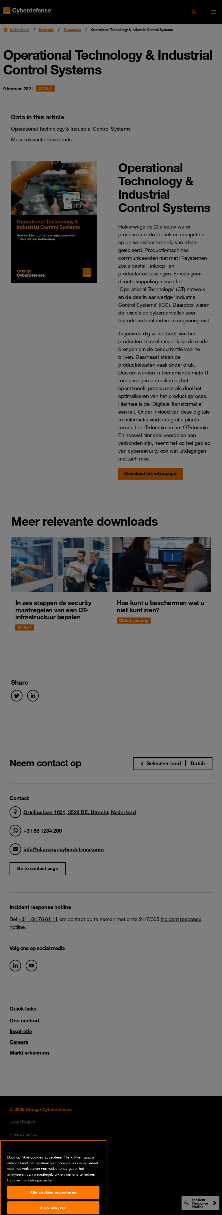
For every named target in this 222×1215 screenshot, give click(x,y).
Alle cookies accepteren (53, 1206)
